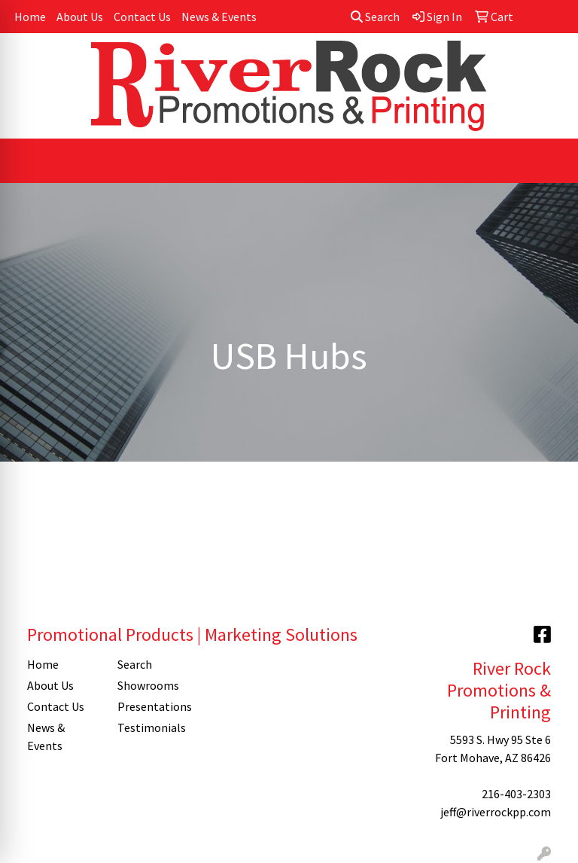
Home (30, 16)
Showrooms (148, 685)
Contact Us (142, 16)
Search (375, 16)
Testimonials (151, 727)
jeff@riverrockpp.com (495, 811)
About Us (79, 16)
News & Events (219, 16)
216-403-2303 (516, 793)
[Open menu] (548, 161)
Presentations (153, 706)
